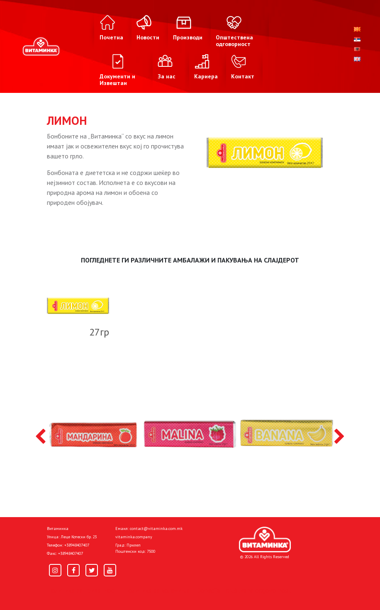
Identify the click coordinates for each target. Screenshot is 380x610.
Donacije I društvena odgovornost (243, 590)
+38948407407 (76, 545)
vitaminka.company (133, 537)
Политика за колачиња (157, 590)
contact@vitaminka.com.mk (156, 528)
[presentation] (40, 437)
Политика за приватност (82, 590)
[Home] (265, 539)
